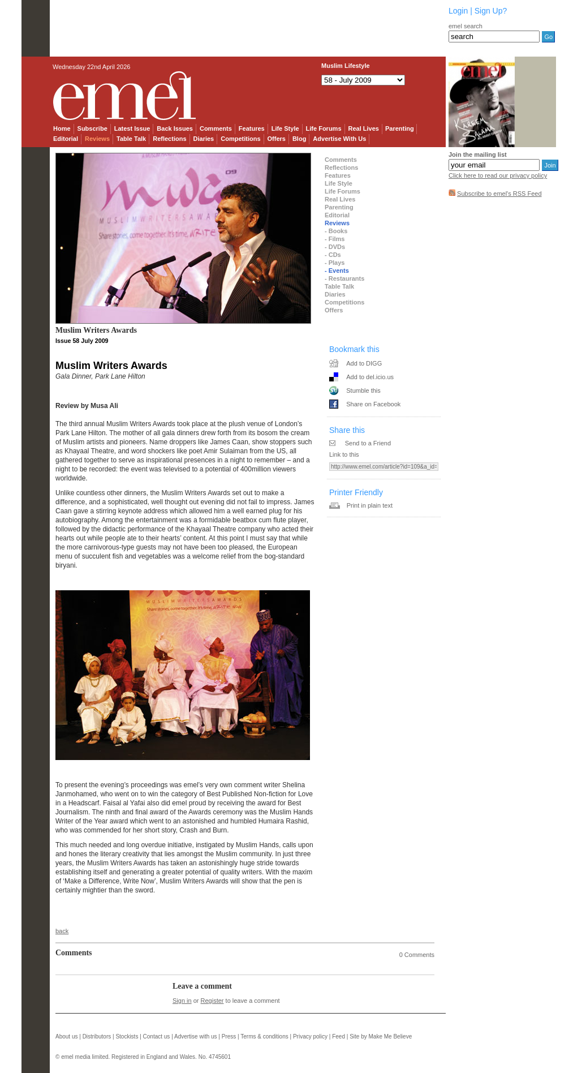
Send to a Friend (368, 443)
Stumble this (363, 390)
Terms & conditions (264, 1036)
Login (458, 10)
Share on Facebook (373, 404)
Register (212, 1000)
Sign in (182, 1000)
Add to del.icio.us (370, 377)
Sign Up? (491, 10)
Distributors (97, 1036)
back (61, 931)
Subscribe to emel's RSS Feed (499, 193)
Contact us (156, 1036)
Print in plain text (370, 505)
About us (66, 1036)
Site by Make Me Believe (381, 1036)
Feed (338, 1036)
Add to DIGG (364, 363)
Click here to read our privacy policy (498, 175)
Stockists (126, 1036)
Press (229, 1036)
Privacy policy (310, 1036)
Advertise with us (195, 1036)
